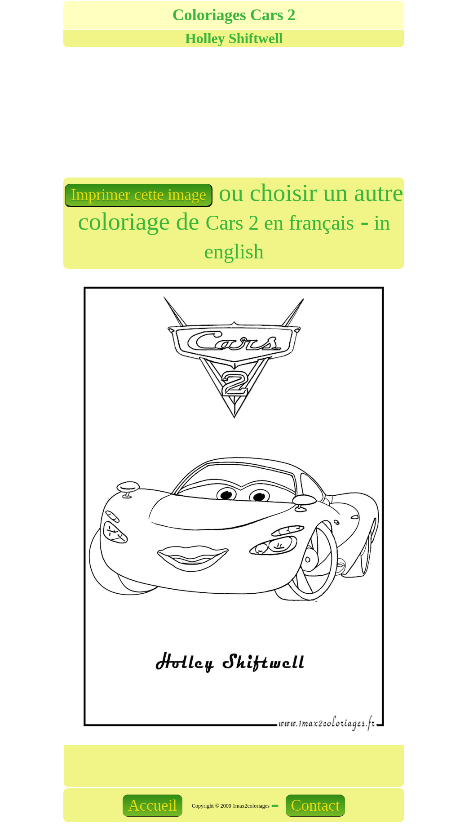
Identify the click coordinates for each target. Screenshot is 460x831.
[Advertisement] (147, 111)
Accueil (152, 805)
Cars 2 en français (279, 222)
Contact (315, 805)
